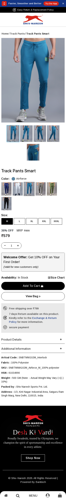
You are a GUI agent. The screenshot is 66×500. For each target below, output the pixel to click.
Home (5, 33)
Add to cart (33, 285)
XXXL (56, 221)
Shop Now (33, 457)
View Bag (33, 296)
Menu (33, 495)
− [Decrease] (5, 245)
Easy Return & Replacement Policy (33, 10)
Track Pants (17, 33)
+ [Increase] (18, 245)
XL (31, 221)
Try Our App (51, 3)
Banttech (41, 481)
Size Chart (56, 277)
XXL (44, 221)
